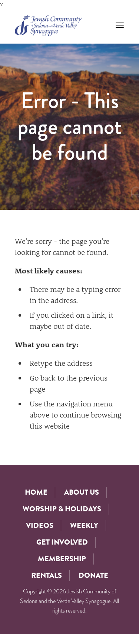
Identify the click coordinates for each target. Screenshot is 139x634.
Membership (62, 558)
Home (36, 492)
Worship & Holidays (62, 509)
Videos (39, 525)
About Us (81, 492)
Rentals (46, 575)
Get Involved (62, 542)
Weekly (84, 525)
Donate (93, 575)
